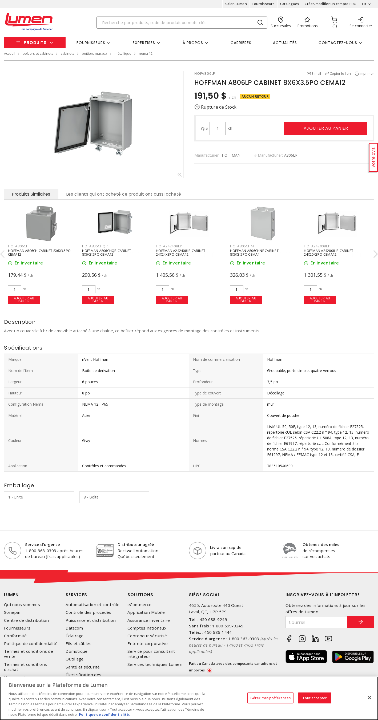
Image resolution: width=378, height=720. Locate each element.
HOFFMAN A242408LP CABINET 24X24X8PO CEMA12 (180, 252)
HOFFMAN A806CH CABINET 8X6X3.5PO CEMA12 (39, 252)
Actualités (285, 42)
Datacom (74, 628)
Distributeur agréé (136, 544)
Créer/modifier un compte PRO (330, 3)
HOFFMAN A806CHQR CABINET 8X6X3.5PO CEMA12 (106, 252)
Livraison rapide (226, 547)
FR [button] (364, 3)
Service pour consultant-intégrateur (152, 654)
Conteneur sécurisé (147, 635)
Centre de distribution (26, 620)
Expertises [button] (144, 42)
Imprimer (367, 73)
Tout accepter (314, 697)
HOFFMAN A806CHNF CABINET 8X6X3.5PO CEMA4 (254, 252)
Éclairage (74, 635)
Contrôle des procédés (88, 612)
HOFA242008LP (317, 246)
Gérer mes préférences (270, 697)
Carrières (241, 42)
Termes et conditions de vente (28, 654)
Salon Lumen (236, 3)
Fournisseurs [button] (91, 42)
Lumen (11, 595)
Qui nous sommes (22, 604)
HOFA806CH (18, 246)
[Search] (181, 23)
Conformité (15, 635)
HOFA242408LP (169, 246)
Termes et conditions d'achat (25, 667)
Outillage (74, 659)
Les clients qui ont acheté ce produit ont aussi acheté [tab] (123, 194)
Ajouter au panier (326, 128)
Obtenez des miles (321, 544)
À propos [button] (193, 42)
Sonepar (12, 612)
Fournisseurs (263, 3)
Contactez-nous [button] (338, 42)
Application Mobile (146, 612)
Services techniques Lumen (154, 664)
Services (76, 595)
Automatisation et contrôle (92, 604)
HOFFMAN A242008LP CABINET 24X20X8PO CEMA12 (328, 252)
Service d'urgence (42, 544)
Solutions (140, 595)
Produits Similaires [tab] (31, 194)
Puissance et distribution (91, 620)
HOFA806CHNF (242, 246)
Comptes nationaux (146, 628)
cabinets (67, 53)
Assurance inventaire (148, 620)
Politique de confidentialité (31, 643)
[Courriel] (316, 622)
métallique (123, 53)
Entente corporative (147, 643)
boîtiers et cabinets (38, 53)
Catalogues (289, 3)
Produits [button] (35, 42)
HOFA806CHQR (95, 246)
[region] (189, 698)
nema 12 (145, 53)
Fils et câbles (78, 643)
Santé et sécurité (83, 667)
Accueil (9, 53)
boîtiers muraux (94, 53)
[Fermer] (369, 697)
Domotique (76, 651)
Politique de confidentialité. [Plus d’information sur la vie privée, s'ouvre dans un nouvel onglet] (104, 714)
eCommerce (139, 604)
